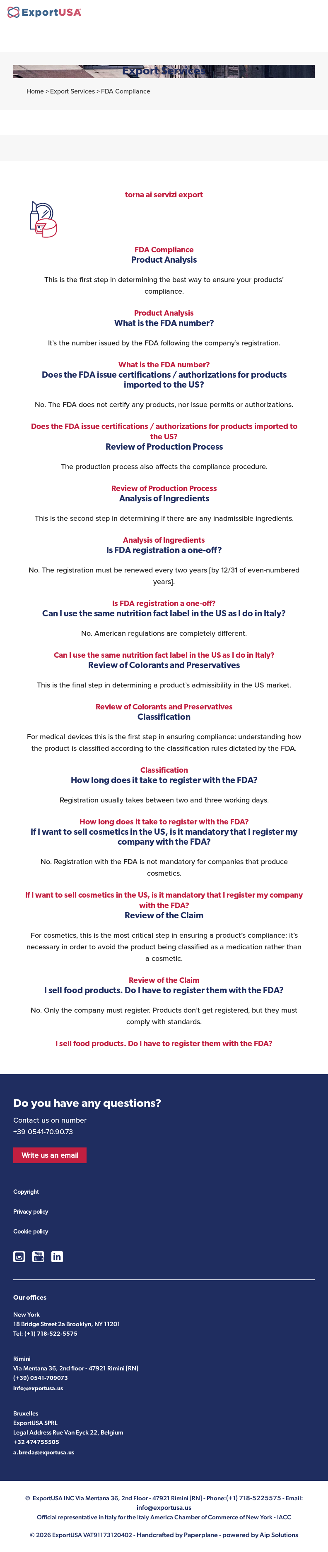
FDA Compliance (164, 250)
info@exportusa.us (38, 1389)
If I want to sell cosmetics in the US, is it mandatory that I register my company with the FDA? (164, 901)
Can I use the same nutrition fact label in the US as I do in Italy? (164, 656)
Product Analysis (164, 314)
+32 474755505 (36, 1442)
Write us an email (50, 1155)
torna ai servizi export (164, 195)
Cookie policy (30, 1231)
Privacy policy (30, 1211)
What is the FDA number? (164, 365)
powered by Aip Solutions (260, 1535)
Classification (164, 771)
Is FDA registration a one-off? (164, 604)
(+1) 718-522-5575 (50, 1334)
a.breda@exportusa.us (43, 1453)
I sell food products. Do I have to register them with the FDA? (164, 1044)
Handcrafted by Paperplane (177, 1535)
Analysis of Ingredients (164, 541)
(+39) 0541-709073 (40, 1378)
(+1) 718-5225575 (292, 13)
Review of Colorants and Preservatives (164, 707)
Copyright (26, 1192)
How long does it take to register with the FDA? (164, 822)
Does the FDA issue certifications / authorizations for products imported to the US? (164, 432)
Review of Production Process (164, 489)
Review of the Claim (164, 981)
